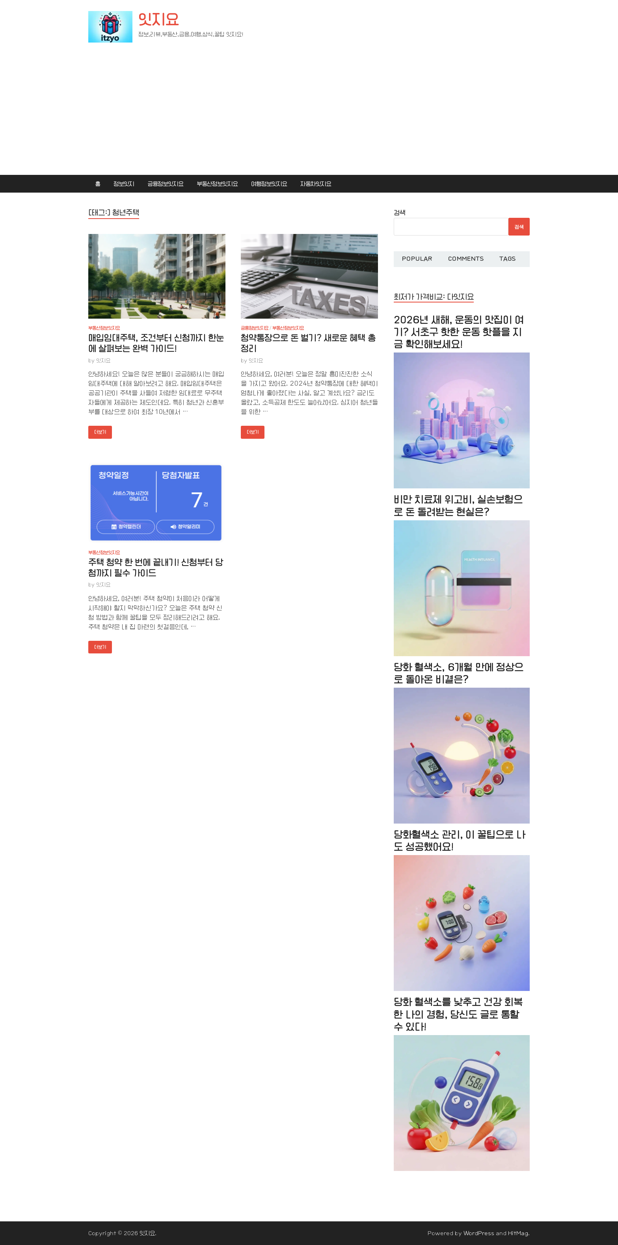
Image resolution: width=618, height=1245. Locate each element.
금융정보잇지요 (165, 183)
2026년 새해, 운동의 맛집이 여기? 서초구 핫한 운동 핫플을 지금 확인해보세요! (459, 332)
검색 (400, 213)
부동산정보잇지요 (217, 183)
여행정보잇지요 (269, 183)
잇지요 (158, 20)
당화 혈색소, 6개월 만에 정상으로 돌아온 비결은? (458, 673)
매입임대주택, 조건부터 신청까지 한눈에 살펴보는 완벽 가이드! (156, 343)
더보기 (97, 430)
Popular (417, 259)
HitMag (518, 1233)
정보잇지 (124, 183)
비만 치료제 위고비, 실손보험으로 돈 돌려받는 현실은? (458, 506)
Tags (507, 259)
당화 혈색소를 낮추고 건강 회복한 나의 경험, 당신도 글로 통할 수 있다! (458, 1014)
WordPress (479, 1233)
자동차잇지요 (315, 183)
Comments (466, 259)
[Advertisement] (309, 116)
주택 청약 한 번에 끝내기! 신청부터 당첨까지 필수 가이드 (155, 568)
